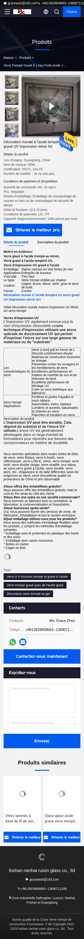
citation (72, 12)
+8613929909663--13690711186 (42, 888)
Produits (25, 58)
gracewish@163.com (20, 3)
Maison (9, 58)
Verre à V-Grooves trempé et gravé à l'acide (37, 576)
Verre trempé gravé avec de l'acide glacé (35, 585)
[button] (13, 136)
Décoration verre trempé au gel (28, 594)
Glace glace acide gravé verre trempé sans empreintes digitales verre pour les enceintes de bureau (60, 819)
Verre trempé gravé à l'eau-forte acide (32, 65)
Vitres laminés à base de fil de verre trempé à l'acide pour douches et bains (22, 819)
